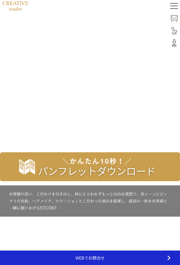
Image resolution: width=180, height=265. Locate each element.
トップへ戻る (90, 120)
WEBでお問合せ (90, 258)
